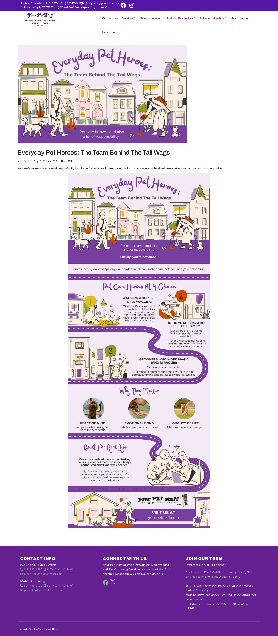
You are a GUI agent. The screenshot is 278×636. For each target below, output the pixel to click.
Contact (244, 17)
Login (105, 32)
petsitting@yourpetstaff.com (105, 3)
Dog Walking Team (225, 576)
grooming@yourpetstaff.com (98, 7)
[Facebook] (123, 5)
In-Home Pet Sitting (212, 17)
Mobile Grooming (150, 17)
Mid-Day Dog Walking (180, 17)
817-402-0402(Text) (77, 3)
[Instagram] (131, 5)
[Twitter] (112, 583)
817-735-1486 (56, 3)
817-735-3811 (49, 7)
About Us (127, 17)
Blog (233, 17)
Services (113, 17)
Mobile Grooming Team (227, 572)
